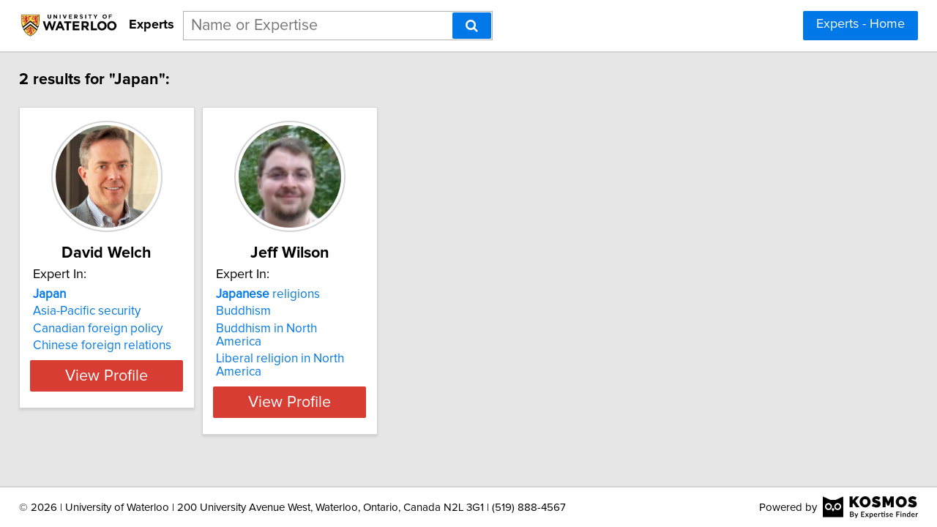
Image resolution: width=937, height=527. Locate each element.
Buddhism (290, 311)
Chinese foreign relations (112, 345)
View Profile (135, 375)
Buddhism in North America (337, 328)
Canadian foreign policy (108, 328)
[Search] (471, 25)
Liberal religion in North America (351, 345)
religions (315, 294)
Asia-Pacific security (97, 311)
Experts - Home (860, 24)
